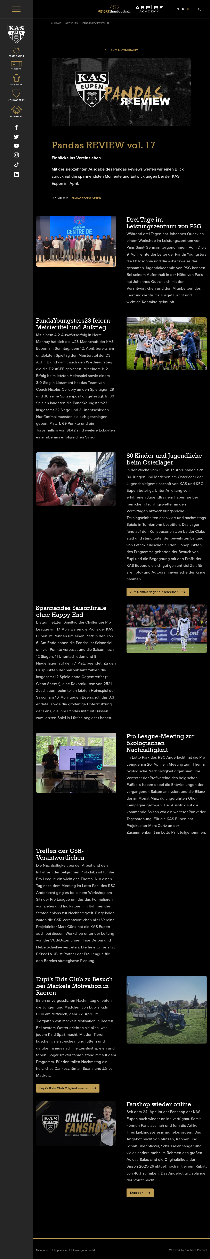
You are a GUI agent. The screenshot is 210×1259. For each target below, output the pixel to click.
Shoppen (140, 1193)
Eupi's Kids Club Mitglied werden (67, 1088)
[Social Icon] (16, 128)
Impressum (60, 1250)
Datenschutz (43, 1250)
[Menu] (16, 9)
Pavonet (202, 1250)
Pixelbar (189, 1250)
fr (182, 9)
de (188, 9)
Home (57, 23)
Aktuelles (71, 23)
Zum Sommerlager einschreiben (158, 592)
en (177, 9)
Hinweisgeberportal (83, 1250)
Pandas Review (81, 198)
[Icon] (16, 53)
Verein (96, 198)
